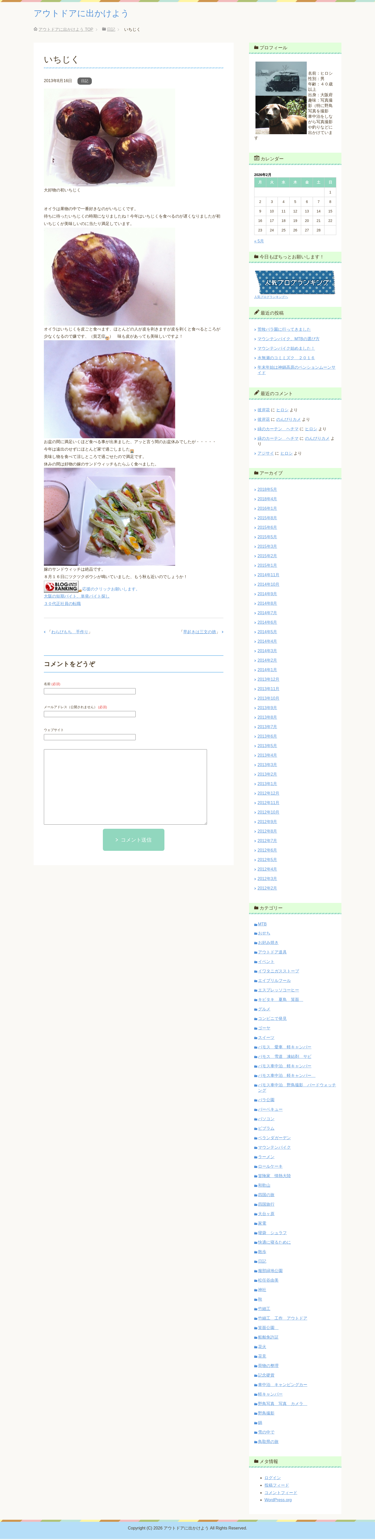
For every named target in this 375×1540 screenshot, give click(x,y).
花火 (262, 1348)
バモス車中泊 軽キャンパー (284, 1067)
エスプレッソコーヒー (278, 991)
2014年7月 (267, 614)
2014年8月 (267, 604)
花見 (262, 1357)
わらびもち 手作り (69, 633)
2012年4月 (267, 870)
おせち (264, 934)
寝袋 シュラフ (272, 1234)
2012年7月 (267, 842)
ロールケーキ (270, 1167)
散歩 (262, 1253)
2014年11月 (268, 576)
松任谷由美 (268, 1281)
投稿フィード (276, 1486)
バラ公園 (266, 1101)
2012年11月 (268, 804)
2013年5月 (267, 747)
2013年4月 (267, 756)
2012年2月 (267, 889)
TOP (65, 30)
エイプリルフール (274, 981)
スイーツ (266, 1038)
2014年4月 (267, 642)
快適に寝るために (274, 1243)
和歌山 (264, 1186)
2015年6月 (267, 528)
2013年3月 (267, 766)
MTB (262, 925)
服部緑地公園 (270, 1272)
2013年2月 (267, 775)
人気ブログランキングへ (271, 298)
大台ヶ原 (266, 1215)
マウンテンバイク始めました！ (286, 349)
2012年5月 (267, 861)
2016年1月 (267, 509)
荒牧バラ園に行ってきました (284, 330)
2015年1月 (267, 566)
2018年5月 (267, 490)
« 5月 (259, 242)
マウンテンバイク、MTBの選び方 (289, 340)
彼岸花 (264, 411)
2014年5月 (267, 633)
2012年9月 (267, 823)
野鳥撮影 (266, 1414)
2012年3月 (267, 880)
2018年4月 (267, 500)
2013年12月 (268, 680)
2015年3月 (267, 547)
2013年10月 (268, 699)
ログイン (272, 1479)
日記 (84, 82)
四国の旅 (266, 1196)
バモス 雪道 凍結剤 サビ (284, 1057)
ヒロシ (282, 411)
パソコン (266, 1120)
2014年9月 (267, 595)
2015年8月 (267, 519)
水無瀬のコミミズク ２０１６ (286, 359)
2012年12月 (268, 794)
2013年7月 (267, 728)
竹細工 (264, 1310)
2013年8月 (267, 718)
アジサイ (266, 454)
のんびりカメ (288, 420)
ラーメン (266, 1158)
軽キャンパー (270, 1395)
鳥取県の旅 (268, 1442)
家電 (262, 1224)
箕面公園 (268, 1329)
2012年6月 (267, 851)
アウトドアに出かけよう (86, 13)
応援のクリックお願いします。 (111, 590)
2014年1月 (267, 671)
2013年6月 (267, 737)
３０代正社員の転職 (62, 604)
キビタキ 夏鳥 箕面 (280, 1000)
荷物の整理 (268, 1366)
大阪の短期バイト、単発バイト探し (77, 597)
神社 (262, 1291)
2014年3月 (267, 652)
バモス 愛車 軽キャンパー (284, 1048)
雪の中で (266, 1433)
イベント (266, 962)
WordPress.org (278, 1501)
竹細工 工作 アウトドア (282, 1319)
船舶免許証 (268, 1338)
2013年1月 (267, 785)
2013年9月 (267, 709)
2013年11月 (268, 690)
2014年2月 (267, 661)
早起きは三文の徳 (199, 633)
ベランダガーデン (274, 1139)
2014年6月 (267, 623)
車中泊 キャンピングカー (282, 1385)
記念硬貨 (266, 1376)
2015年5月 (267, 538)
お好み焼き (268, 943)
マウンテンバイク (274, 1148)
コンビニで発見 (272, 1019)
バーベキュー (270, 1110)
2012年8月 (267, 832)
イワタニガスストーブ (278, 972)
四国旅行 (266, 1205)
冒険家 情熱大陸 (274, 1177)
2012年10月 (268, 813)
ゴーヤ (264, 1029)
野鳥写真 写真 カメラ (282, 1404)
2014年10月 (268, 585)
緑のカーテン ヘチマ (278, 430)
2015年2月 (267, 557)
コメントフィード (280, 1494)
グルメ (264, 1010)
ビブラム (266, 1129)
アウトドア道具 (272, 953)
